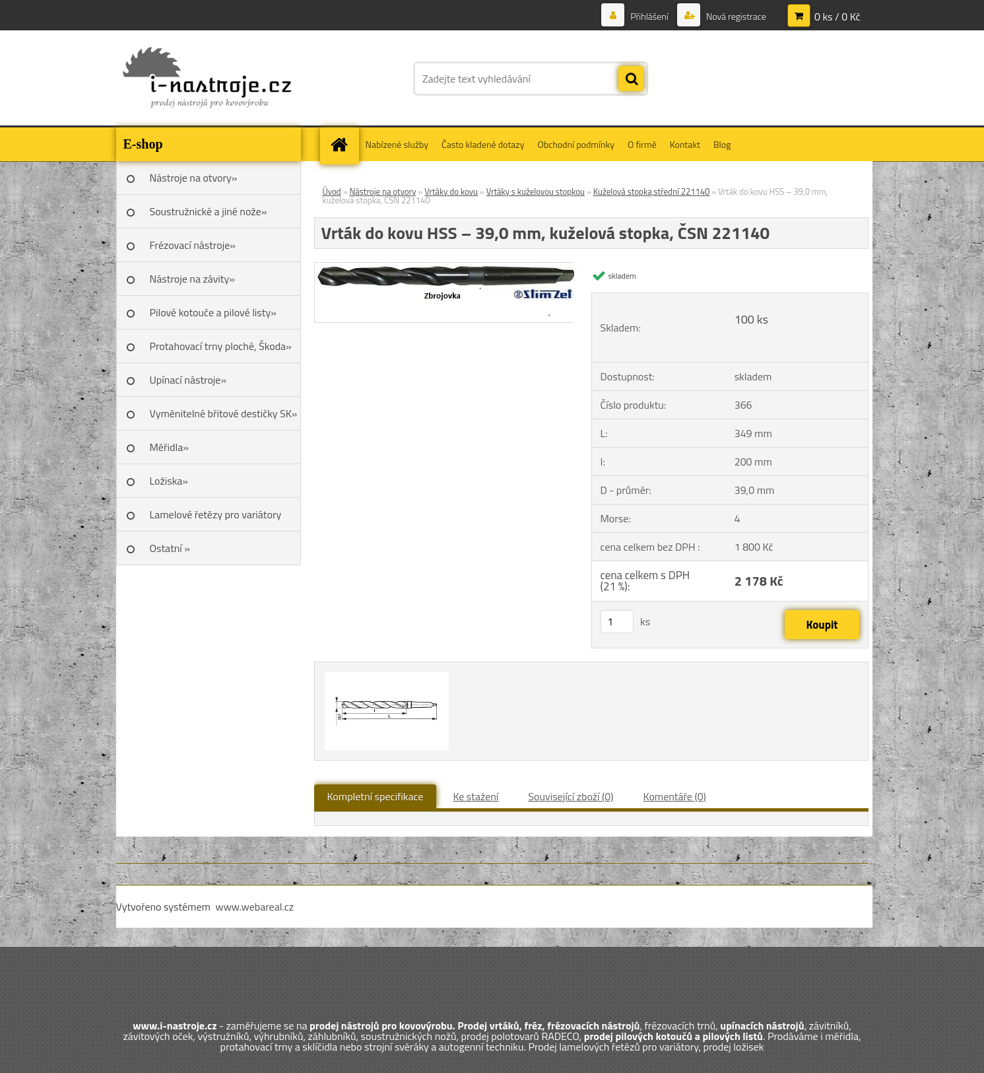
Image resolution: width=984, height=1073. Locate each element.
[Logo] (207, 79)
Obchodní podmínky (575, 144)
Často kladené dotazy (483, 144)
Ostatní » (170, 548)
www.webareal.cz (254, 907)
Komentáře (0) (674, 796)
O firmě (642, 144)
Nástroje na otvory (383, 191)
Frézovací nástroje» (193, 245)
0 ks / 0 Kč (837, 16)
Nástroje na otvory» (194, 178)
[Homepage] (344, 144)
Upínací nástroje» (188, 380)
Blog (722, 144)
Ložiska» (169, 481)
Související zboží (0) (570, 796)
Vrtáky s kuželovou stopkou (535, 191)
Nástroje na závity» (192, 279)
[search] (631, 79)
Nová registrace (735, 16)
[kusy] (617, 621)
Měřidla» (169, 447)
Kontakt (685, 144)
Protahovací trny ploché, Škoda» (221, 346)
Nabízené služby (397, 144)
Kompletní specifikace (375, 796)
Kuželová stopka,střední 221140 (651, 191)
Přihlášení (649, 16)
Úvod (332, 191)
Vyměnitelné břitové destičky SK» (224, 413)
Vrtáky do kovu (451, 191)
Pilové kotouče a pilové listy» (213, 312)
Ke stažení (475, 796)
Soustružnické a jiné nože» (208, 211)
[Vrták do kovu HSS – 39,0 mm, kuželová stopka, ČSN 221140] (450, 268)
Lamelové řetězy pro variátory (216, 514)
